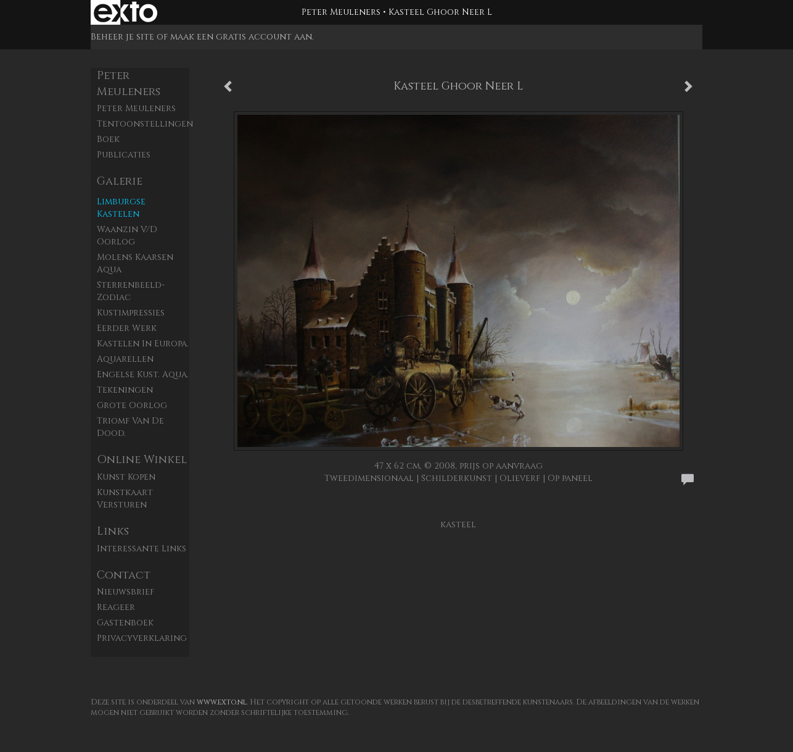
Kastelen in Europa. (143, 343)
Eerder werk (127, 328)
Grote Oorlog (132, 405)
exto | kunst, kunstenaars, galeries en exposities (125, 12)
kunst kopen (126, 477)
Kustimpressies (131, 313)
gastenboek (125, 623)
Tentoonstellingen (143, 124)
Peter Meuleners (341, 12)
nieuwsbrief (125, 592)
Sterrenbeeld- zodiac (131, 291)
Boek (108, 139)
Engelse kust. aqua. (143, 374)
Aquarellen (125, 359)
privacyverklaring (142, 638)
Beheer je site (122, 37)
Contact (123, 575)
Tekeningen (125, 390)
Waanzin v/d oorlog (127, 236)
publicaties (123, 155)
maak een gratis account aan (241, 37)
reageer (116, 607)
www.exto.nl (222, 702)
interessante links (141, 548)
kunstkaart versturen (125, 499)
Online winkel (142, 459)
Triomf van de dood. (130, 427)
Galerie (119, 181)
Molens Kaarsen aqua (135, 263)
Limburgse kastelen (121, 208)
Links (113, 531)
